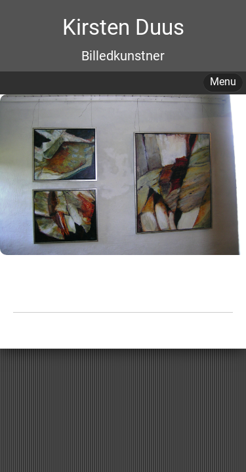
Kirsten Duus (123, 27)
